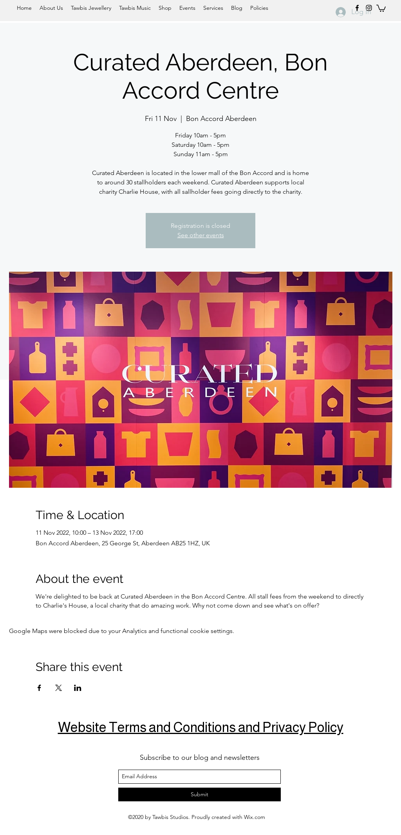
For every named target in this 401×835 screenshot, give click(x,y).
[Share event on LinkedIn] (77, 688)
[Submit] (199, 794)
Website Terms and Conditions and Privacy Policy (200, 727)
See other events (200, 235)
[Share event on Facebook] (39, 688)
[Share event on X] (58, 688)
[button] (381, 8)
